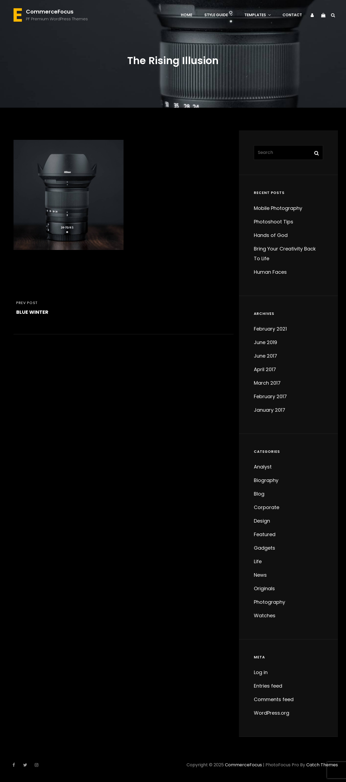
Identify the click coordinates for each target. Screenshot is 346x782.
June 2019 (265, 342)
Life (258, 561)
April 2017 (265, 369)
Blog (259, 493)
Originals (264, 588)
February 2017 (270, 396)
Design (262, 520)
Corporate (266, 507)
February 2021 (270, 328)
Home (186, 15)
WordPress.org (271, 713)
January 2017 (269, 410)
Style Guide (219, 15)
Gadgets (264, 548)
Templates (258, 15)
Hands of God (271, 235)
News (260, 575)
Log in (261, 672)
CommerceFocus (50, 11)
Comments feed (274, 699)
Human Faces (270, 272)
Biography (266, 480)
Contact (292, 15)
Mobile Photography (278, 208)
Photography (269, 602)
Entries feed (268, 685)
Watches (264, 615)
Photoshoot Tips (273, 221)
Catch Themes (322, 765)
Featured (264, 534)
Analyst (263, 466)
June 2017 (265, 355)
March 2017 (267, 383)
